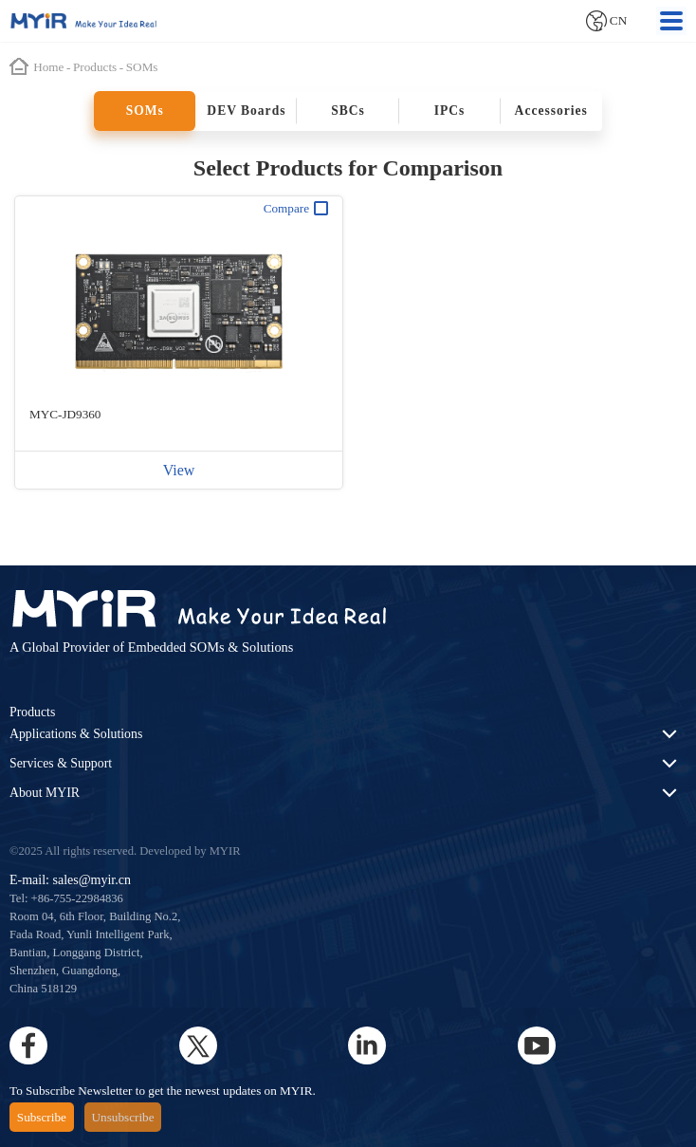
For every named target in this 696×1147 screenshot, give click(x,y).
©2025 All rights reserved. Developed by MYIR (125, 851)
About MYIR (44, 793)
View (179, 470)
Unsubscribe (123, 1117)
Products (32, 712)
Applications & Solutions (75, 734)
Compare (296, 208)
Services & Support (60, 763)
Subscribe (41, 1117)
